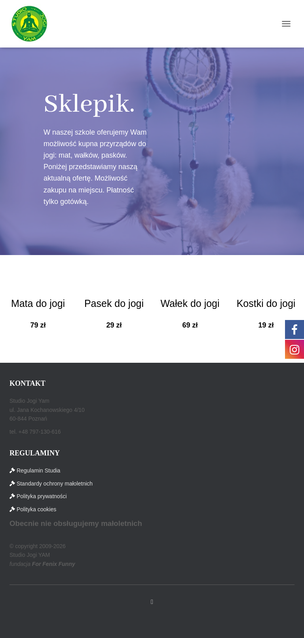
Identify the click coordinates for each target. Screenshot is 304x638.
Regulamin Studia (39, 470)
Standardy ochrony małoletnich (55, 483)
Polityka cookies (36, 509)
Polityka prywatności (42, 496)
